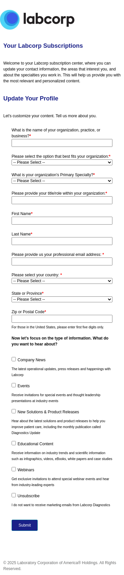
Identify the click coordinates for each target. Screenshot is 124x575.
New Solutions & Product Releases (48, 412)
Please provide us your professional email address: (58, 254)
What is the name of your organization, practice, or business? (56, 133)
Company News (32, 360)
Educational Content (35, 444)
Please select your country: (37, 275)
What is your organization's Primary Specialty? (53, 175)
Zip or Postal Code (29, 312)
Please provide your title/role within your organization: (59, 193)
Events (24, 386)
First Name (22, 213)
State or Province (28, 293)
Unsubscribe (29, 496)
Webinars (26, 470)
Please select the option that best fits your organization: (61, 156)
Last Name (22, 234)
